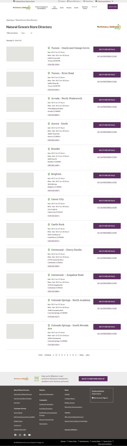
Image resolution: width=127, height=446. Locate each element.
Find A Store (10, 20)
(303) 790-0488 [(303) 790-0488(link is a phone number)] (54, 291)
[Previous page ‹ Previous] (47, 355)
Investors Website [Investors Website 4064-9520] (72, 429)
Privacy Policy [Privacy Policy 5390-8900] (72, 441)
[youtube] (30, 435)
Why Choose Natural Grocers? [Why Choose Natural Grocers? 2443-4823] (74, 417)
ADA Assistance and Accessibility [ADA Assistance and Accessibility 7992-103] (24, 417)
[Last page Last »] (88, 355)
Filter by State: (12, 33)
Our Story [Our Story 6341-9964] (17, 403)
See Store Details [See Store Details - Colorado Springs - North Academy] (107, 301)
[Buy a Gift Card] (74, 1)
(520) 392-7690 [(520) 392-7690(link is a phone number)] (54, 64)
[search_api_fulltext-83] (99, 6)
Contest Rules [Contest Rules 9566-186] (95, 441)
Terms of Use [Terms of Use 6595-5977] (107, 441)
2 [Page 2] (57, 355)
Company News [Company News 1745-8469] (70, 398)
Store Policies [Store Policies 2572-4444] (18, 413)
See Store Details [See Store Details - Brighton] (107, 175)
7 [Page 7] (70, 355)
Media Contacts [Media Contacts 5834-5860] (70, 403)
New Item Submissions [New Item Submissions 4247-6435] (46, 394)
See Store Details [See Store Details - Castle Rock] (107, 226)
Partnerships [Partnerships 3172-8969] (43, 424)
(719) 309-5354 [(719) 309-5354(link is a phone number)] (54, 344)
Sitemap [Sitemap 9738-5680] (63, 441)
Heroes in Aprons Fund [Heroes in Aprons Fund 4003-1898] (46, 419)
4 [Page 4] (62, 355)
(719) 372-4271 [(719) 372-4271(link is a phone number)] (54, 216)
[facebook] (16, 435)
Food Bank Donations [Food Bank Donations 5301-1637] (46, 408)
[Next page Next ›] (82, 355)
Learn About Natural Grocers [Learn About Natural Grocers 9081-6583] (23, 394)
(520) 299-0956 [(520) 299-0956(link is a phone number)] (54, 90)
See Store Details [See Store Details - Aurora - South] (107, 125)
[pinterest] (25, 435)
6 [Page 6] (68, 355)
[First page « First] (40, 355)
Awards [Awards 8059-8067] (67, 394)
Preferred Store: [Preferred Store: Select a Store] (24, 1)
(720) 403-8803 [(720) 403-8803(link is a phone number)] (54, 115)
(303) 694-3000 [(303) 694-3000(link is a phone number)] (54, 266)
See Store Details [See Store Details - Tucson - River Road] (107, 75)
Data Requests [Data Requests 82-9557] (84, 441)
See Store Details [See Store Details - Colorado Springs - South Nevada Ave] (107, 327)
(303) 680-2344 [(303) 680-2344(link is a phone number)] (54, 140)
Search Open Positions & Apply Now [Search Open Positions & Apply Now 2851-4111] (76, 422)
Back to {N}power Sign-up (93, 379)
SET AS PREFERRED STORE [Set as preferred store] (107, 56)
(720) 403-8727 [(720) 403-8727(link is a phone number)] (54, 241)
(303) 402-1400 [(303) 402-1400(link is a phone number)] (54, 165)
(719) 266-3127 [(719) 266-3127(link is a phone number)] (54, 316)
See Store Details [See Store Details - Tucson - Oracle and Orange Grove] (107, 49)
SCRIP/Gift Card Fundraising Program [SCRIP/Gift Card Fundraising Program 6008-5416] (48, 414)
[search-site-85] (113, 6)
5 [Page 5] (65, 355)
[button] (41, 7)
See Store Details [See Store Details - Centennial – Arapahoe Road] (107, 276)
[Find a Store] (88, 1)
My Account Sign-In (104, 1)
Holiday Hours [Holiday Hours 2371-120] (18, 421)
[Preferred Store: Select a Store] (102, 392)
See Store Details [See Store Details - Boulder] (107, 150)
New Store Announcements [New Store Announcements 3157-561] (73, 407)
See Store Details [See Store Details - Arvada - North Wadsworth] (107, 100)
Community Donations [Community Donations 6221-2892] (46, 404)
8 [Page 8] (73, 355)
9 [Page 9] (76, 355)
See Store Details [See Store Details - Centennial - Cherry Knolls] (107, 251)
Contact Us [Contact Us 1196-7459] (17, 425)
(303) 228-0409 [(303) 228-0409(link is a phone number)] (54, 190)
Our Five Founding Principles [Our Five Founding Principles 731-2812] (23, 398)
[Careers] (61, 1)
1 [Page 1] (54, 355)
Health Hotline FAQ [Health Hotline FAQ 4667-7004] (20, 429)
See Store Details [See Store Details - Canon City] (107, 201)
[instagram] (21, 435)
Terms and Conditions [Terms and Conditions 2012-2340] (105, 444)
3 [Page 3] (59, 355)
